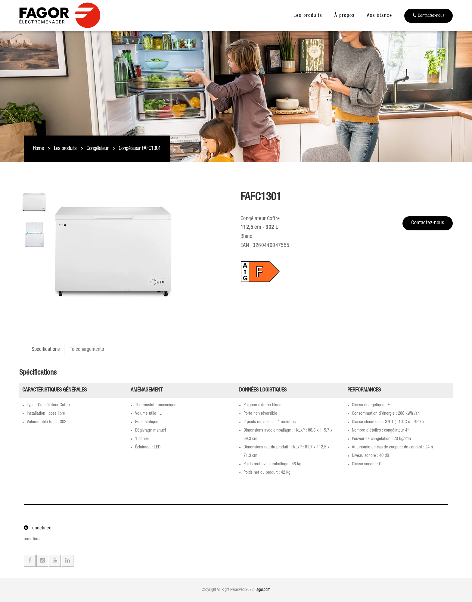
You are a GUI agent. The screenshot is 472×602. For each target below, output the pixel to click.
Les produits (307, 16)
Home (38, 148)
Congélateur (97, 148)
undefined (33, 539)
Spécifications (46, 349)
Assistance (379, 16)
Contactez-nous (428, 15)
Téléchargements (87, 349)
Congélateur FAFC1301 (140, 148)
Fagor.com (262, 590)
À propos (344, 16)
